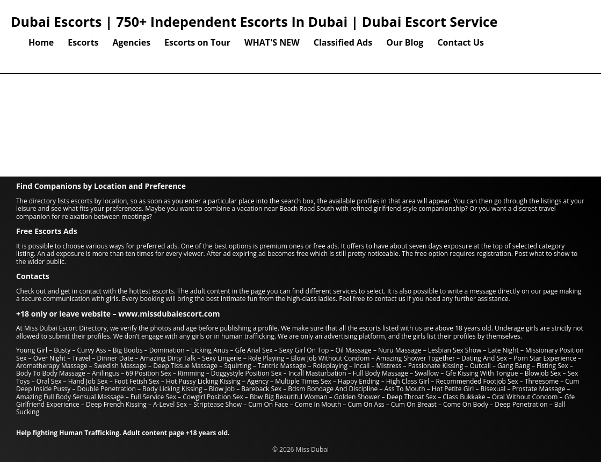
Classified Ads (343, 42)
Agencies (132, 42)
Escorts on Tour (197, 42)
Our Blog (404, 42)
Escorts (83, 42)
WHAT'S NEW (272, 42)
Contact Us (460, 42)
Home (41, 42)
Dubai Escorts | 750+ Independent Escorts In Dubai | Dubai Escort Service (254, 21)
